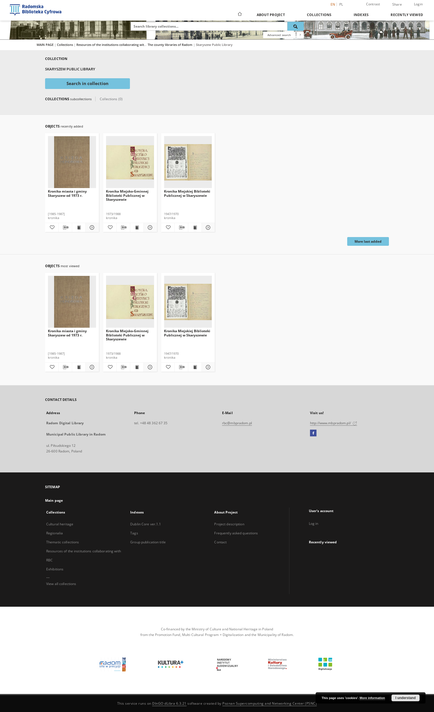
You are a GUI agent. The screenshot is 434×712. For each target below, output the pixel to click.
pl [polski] (341, 4)
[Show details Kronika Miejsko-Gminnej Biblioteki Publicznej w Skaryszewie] (149, 227)
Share (397, 4)
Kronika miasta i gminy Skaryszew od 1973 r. (67, 193)
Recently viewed (407, 14)
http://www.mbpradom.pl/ (333, 423)
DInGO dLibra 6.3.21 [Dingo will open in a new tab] (169, 703)
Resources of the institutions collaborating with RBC (115, 45)
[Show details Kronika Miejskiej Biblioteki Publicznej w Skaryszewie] (207, 227)
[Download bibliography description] (65, 227)
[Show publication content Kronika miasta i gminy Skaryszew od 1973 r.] (78, 227)
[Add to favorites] (51, 227)
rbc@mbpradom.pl (237, 423)
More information (372, 698)
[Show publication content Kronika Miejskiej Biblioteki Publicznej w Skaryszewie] (195, 227)
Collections (319, 14)
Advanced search (279, 35)
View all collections (61, 583)
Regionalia (54, 533)
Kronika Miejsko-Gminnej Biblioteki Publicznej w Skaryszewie (127, 195)
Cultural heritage (59, 524)
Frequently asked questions (236, 533)
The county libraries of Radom (170, 45)
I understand (405, 698)
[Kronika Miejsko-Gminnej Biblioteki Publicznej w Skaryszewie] (130, 162)
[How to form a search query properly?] (300, 35)
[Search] (295, 26)
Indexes (361, 14)
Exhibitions (54, 569)
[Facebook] (313, 433)
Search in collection (87, 83)
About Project (271, 14)
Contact (220, 542)
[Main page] (239, 14)
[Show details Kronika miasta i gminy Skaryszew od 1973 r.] (91, 227)
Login (418, 4)
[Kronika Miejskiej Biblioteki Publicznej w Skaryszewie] (188, 162)
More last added (368, 241)
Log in (313, 523)
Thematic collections (62, 542)
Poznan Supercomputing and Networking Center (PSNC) (269, 703)
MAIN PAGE (45, 45)
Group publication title (148, 542)
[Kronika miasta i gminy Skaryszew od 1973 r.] (72, 162)
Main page (54, 500)
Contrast (373, 4)
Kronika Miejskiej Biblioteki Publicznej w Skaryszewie (187, 193)
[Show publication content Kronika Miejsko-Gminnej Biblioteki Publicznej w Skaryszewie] (136, 227)
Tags (134, 533)
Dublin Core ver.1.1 (145, 524)
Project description (229, 524)
